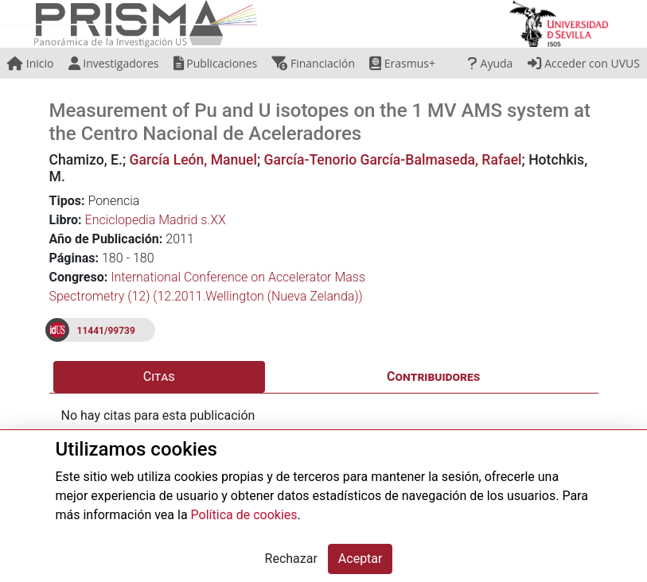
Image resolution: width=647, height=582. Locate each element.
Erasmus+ (402, 63)
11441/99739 (106, 330)
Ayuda (490, 63)
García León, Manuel (193, 160)
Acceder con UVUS (584, 63)
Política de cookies (244, 514)
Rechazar (291, 558)
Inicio (30, 63)
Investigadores (113, 63)
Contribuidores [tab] (433, 376)
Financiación (313, 63)
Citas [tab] (159, 376)
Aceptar (360, 558)
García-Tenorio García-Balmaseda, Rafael (393, 160)
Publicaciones (215, 63)
